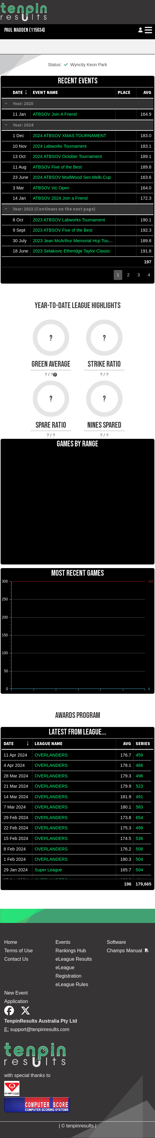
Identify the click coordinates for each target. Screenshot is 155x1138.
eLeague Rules (72, 984)
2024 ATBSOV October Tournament (67, 156)
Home (10, 942)
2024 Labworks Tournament (59, 146)
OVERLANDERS (51, 755)
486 (139, 765)
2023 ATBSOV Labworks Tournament (69, 219)
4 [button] (149, 274)
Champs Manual (128, 950)
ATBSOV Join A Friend (55, 114)
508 (139, 849)
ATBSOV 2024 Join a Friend (60, 198)
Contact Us (16, 959)
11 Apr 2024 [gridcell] (15, 755)
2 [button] (128, 274)
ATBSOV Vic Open (51, 187)
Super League (48, 869)
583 (139, 807)
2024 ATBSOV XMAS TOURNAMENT (69, 135)
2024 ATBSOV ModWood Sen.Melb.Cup (72, 177)
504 (139, 859)
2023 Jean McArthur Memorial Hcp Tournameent (80, 240)
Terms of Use (18, 950)
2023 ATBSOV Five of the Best (63, 230)
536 (139, 838)
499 (139, 827)
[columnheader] (21, 92)
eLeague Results (74, 959)
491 (139, 796)
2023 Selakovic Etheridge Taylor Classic (71, 251)
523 (139, 786)
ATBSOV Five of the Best (57, 167)
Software (116, 942)
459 (139, 755)
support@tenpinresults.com (39, 1029)
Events (63, 942)
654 (139, 817)
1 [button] (118, 274)
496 (139, 775)
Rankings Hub (71, 950)
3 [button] (138, 274)
